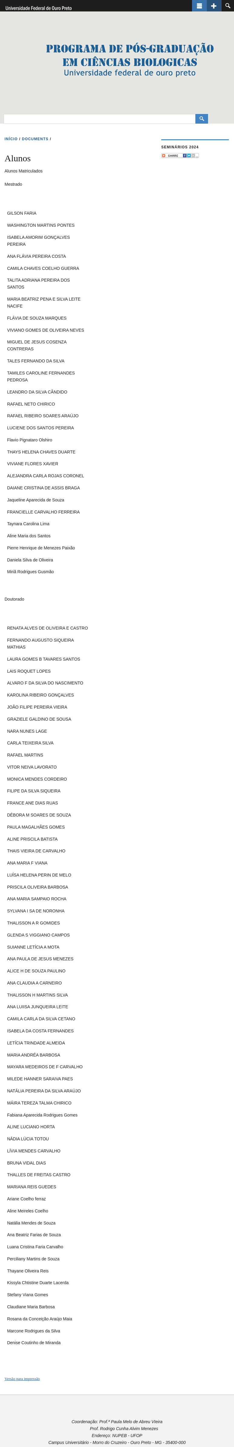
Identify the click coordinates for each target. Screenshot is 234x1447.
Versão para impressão (22, 1378)
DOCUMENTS (35, 139)
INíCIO (11, 139)
